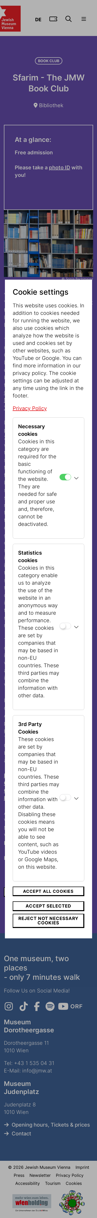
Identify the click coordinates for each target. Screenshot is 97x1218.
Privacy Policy (30, 408)
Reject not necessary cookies (48, 920)
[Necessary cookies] (65, 477)
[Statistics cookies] (65, 626)
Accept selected (48, 906)
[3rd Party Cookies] (65, 797)
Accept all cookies (48, 891)
